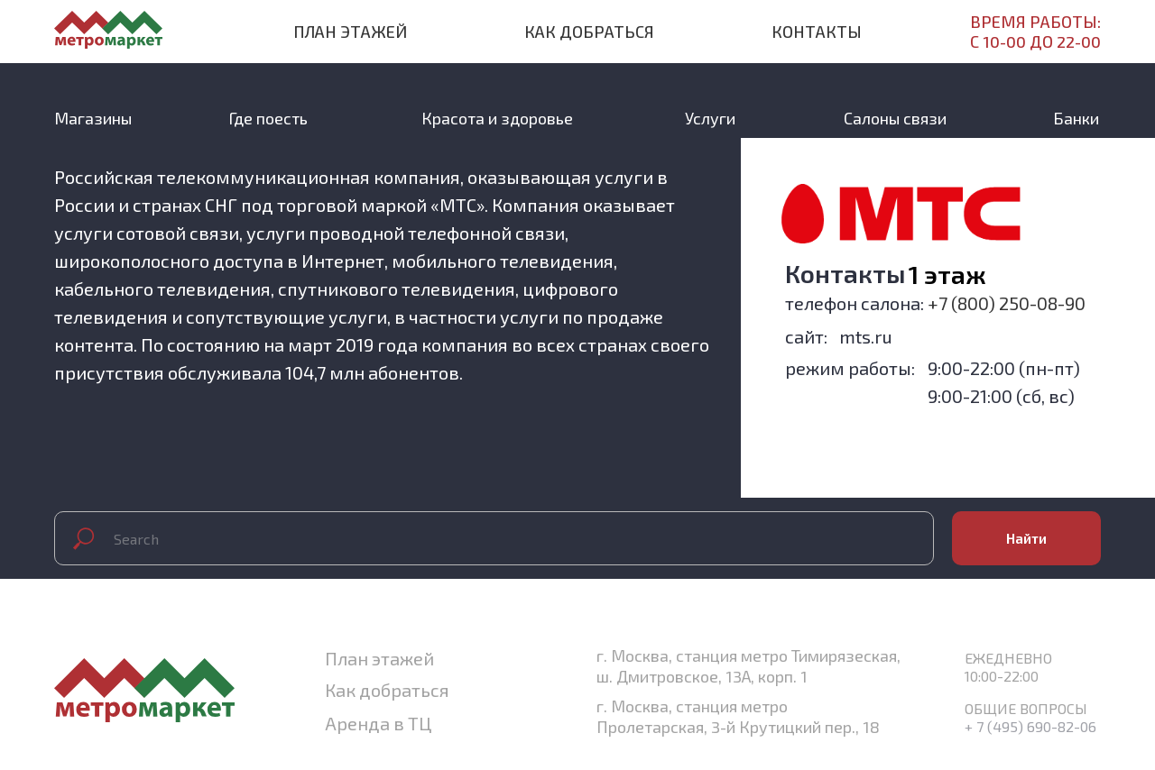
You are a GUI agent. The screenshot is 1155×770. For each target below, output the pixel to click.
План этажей (350, 31)
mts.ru (865, 336)
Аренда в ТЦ (378, 723)
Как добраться (589, 31)
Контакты (817, 31)
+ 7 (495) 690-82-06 (1030, 726)
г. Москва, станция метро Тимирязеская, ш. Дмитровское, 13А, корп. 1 (748, 666)
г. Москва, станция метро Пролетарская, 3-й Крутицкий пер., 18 (738, 716)
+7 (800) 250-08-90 (1007, 303)
